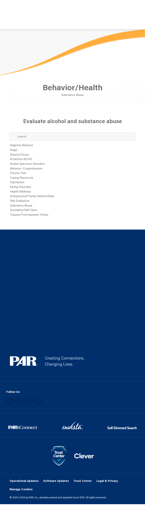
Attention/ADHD (72, 159)
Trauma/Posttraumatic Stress (72, 215)
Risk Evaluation (72, 201)
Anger (72, 150)
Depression (72, 182)
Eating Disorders (72, 187)
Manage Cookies (21, 489)
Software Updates (56, 481)
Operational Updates (24, 481)
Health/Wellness (72, 191)
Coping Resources (72, 178)
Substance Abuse (72, 205)
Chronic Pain (72, 173)
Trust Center (82, 481)
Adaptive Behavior (72, 145)
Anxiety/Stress (72, 154)
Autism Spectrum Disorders (72, 164)
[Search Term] (72, 137)
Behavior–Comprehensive (72, 168)
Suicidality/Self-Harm (72, 210)
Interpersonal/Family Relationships (72, 196)
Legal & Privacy (107, 481)
